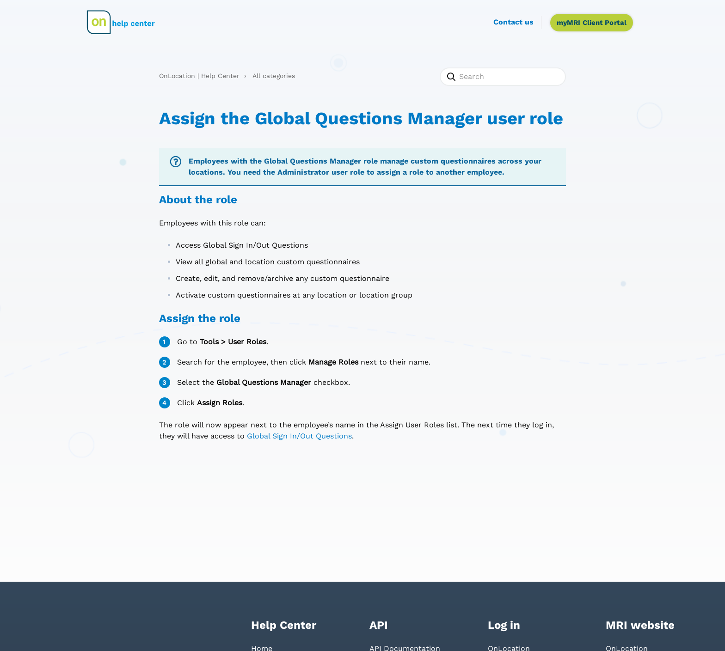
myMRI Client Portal (592, 22)
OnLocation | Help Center (199, 75)
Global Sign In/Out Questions (299, 436)
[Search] (503, 76)
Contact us (513, 22)
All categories (273, 75)
